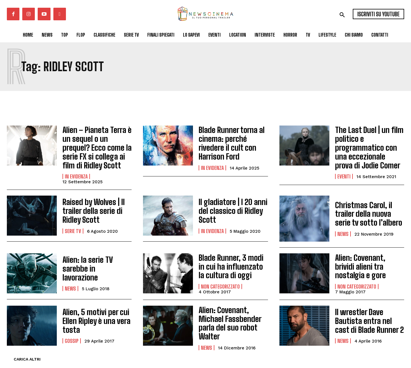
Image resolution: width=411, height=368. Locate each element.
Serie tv (73, 222)
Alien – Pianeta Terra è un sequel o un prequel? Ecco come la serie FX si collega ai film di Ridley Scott (97, 144)
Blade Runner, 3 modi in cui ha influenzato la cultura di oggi (230, 259)
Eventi (343, 163)
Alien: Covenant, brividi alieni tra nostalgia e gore (369, 260)
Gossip (71, 332)
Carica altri (27, 347)
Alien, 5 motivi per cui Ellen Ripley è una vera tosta (92, 314)
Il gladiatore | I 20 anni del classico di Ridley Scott (233, 204)
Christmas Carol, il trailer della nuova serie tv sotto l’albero (369, 207)
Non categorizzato (220, 278)
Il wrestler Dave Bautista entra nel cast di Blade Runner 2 (368, 314)
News (342, 225)
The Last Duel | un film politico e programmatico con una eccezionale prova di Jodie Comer (369, 140)
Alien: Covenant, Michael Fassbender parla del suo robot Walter (232, 314)
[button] (342, 15)
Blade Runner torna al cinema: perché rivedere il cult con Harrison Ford (231, 140)
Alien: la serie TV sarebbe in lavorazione (96, 262)
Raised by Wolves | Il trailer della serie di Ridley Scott (97, 204)
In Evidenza (76, 170)
